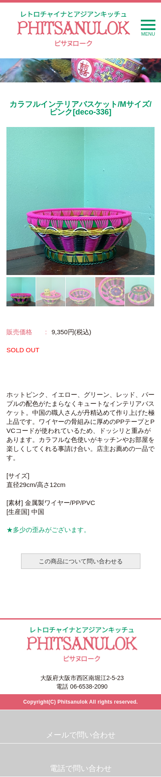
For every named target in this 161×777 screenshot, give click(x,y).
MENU (148, 28)
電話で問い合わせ (81, 768)
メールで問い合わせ (80, 735)
